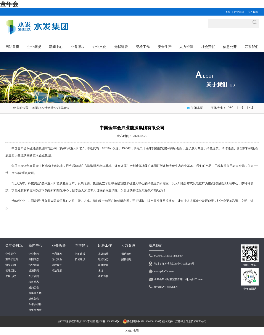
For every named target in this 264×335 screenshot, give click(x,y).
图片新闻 (34, 276)
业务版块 (59, 245)
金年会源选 (249, 288)
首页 (227, 11)
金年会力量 (35, 309)
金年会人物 (35, 293)
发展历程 (10, 276)
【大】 (230, 108)
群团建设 (80, 259)
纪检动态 (103, 259)
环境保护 (57, 264)
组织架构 (10, 264)
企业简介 (10, 253)
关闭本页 (197, 108)
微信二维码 (249, 264)
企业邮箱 (239, 11)
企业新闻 (34, 253)
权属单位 (63, 108)
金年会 (9, 4)
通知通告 (103, 276)
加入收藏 (253, 11)
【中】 (240, 108)
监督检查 (103, 264)
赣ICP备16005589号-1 (108, 321)
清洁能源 (57, 270)
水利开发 (57, 253)
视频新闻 (34, 270)
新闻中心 (35, 245)
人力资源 (128, 245)
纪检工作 (105, 245)
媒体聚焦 (34, 298)
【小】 (250, 108)
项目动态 (34, 281)
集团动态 (34, 259)
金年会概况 (14, 245)
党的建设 (80, 253)
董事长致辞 (11, 259)
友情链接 (48, 108)
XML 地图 (132, 330)
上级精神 (103, 253)
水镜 (100, 270)
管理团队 (10, 270)
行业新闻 (34, 264)
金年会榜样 (35, 304)
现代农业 (57, 259)
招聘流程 (126, 253)
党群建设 (82, 245)
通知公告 (34, 287)
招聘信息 (126, 259)
